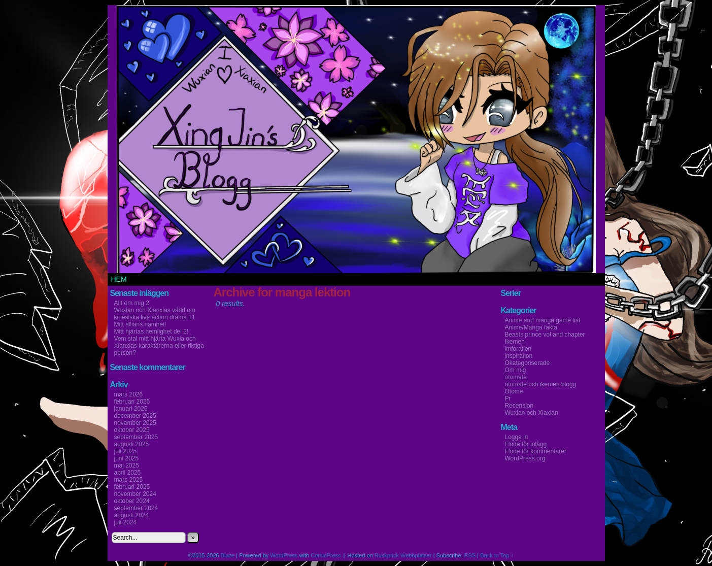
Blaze (228, 555)
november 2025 (135, 422)
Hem (119, 279)
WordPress (283, 555)
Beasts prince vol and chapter (545, 334)
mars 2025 (128, 479)
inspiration (519, 355)
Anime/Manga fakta (531, 327)
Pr (508, 398)
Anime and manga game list (543, 320)
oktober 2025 (132, 430)
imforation (518, 348)
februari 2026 (132, 401)
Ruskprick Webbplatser (403, 555)
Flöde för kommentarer (535, 451)
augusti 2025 (131, 444)
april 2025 (127, 472)
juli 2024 (125, 522)
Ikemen (515, 341)
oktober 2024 (132, 501)
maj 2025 (126, 465)
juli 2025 (125, 451)
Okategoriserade (527, 363)
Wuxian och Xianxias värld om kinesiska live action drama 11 (155, 314)
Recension (519, 405)
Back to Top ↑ (497, 555)
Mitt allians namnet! (140, 324)
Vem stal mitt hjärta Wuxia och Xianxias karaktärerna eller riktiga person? (159, 345)
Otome (514, 391)
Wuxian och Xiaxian (531, 412)
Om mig (515, 370)
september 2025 (136, 437)
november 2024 (135, 493)
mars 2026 (128, 394)
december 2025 (135, 415)
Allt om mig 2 (131, 303)
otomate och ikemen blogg (541, 384)
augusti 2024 (131, 515)
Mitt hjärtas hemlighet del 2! (151, 331)
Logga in (516, 437)
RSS (470, 555)
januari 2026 (131, 408)
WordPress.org (525, 458)
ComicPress (326, 555)
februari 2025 (132, 486)
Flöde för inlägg (526, 444)
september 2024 (136, 508)
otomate (516, 377)
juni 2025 (126, 458)
